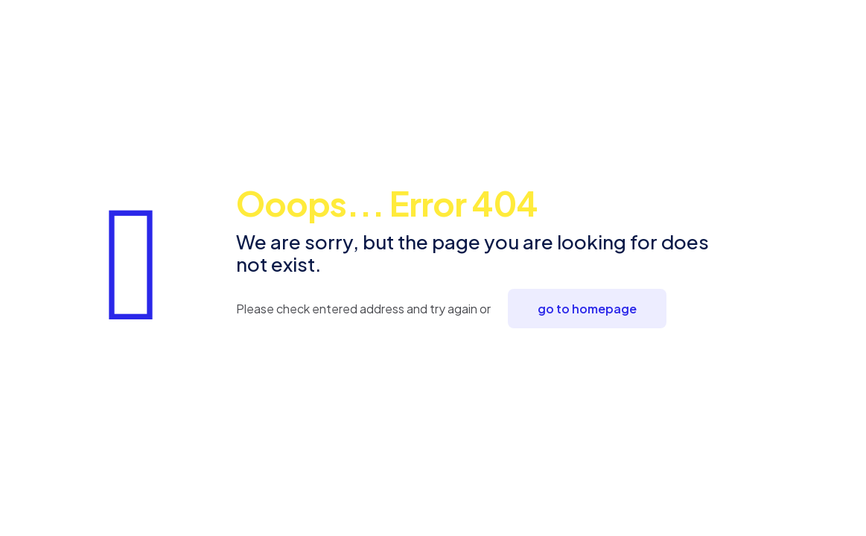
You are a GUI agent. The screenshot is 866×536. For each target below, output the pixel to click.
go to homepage (587, 308)
